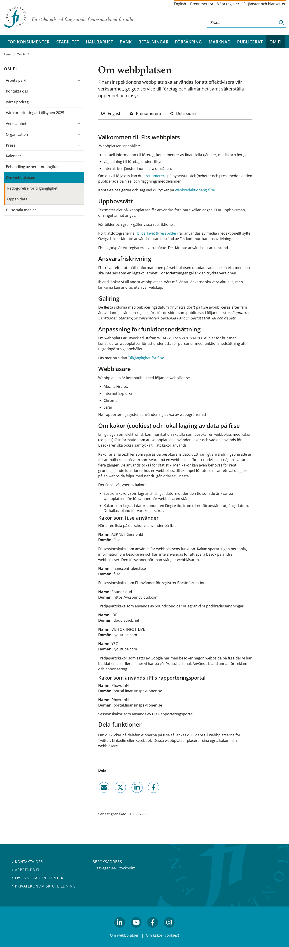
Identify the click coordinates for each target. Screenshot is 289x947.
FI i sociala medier (21, 209)
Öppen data (17, 199)
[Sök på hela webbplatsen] (242, 22)
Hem (7, 54)
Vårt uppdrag (17, 102)
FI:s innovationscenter (37, 878)
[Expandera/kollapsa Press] (78, 145)
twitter (114, 794)
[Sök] (281, 22)
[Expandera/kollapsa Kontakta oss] (78, 91)
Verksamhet (16, 123)
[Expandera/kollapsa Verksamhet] (78, 123)
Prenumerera (201, 3)
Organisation (17, 134)
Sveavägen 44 (104, 868)
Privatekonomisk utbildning (44, 886)
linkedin (131, 794)
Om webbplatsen (20, 177)
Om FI (275, 42)
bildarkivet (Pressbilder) (157, 233)
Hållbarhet (99, 42)
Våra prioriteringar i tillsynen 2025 (35, 112)
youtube (136, 929)
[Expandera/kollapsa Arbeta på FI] (78, 80)
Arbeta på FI (16, 80)
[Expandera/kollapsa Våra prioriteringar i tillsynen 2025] (78, 112)
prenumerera (155, 175)
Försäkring (188, 42)
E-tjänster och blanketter (264, 3)
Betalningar (153, 42)
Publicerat (250, 42)
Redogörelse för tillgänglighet (32, 188)
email (100, 794)
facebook (148, 794)
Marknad (220, 42)
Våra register (228, 3)
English (180, 3)
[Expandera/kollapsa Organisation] (78, 134)
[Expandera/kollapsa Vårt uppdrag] (78, 102)
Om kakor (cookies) (162, 935)
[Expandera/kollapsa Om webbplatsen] (78, 177)
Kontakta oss (17, 91)
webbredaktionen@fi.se (195, 190)
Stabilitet (67, 42)
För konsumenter (28, 42)
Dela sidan (186, 113)
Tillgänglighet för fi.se (146, 357)
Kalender (13, 155)
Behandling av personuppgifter (32, 166)
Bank (126, 42)
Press (10, 145)
